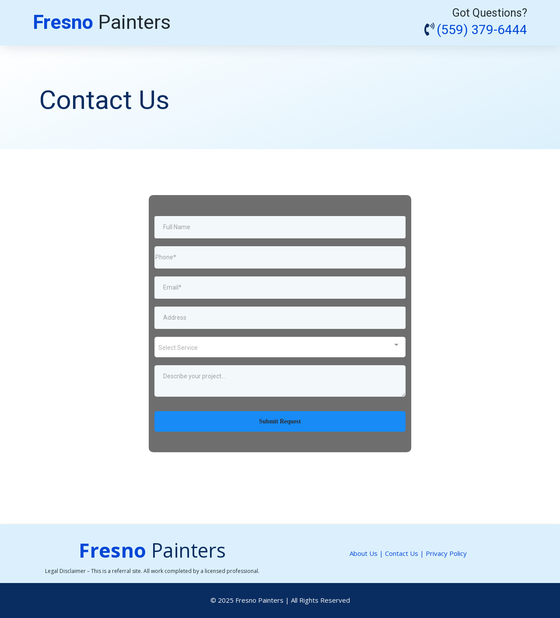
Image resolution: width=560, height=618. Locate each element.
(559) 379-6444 (482, 30)
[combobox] (280, 347)
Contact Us (401, 553)
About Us (364, 553)
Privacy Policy (446, 553)
